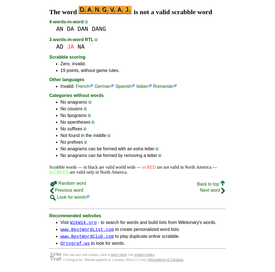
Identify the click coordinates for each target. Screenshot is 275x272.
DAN (83, 29)
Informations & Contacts (165, 263)
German (102, 86)
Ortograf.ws (75, 246)
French (83, 86)
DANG (99, 29)
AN (59, 29)
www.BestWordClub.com (87, 239)
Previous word (66, 190)
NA (81, 47)
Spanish (124, 86)
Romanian (163, 86)
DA (70, 29)
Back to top (211, 184)
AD (59, 47)
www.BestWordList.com (87, 231)
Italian (142, 86)
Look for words (68, 197)
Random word (68, 183)
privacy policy (144, 258)
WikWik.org (83, 223)
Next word (212, 190)
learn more (119, 258)
